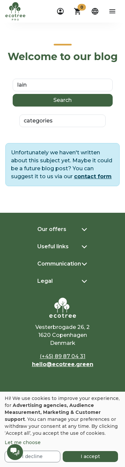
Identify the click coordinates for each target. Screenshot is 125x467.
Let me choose (23, 442)
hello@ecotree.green (62, 364)
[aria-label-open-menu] (112, 11)
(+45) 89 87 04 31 (62, 356)
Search (62, 100)
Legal (45, 281)
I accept (90, 456)
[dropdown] (60, 11)
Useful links (53, 246)
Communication (59, 264)
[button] (77, 11)
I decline (32, 456)
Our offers (51, 229)
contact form (93, 176)
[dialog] (62, 429)
